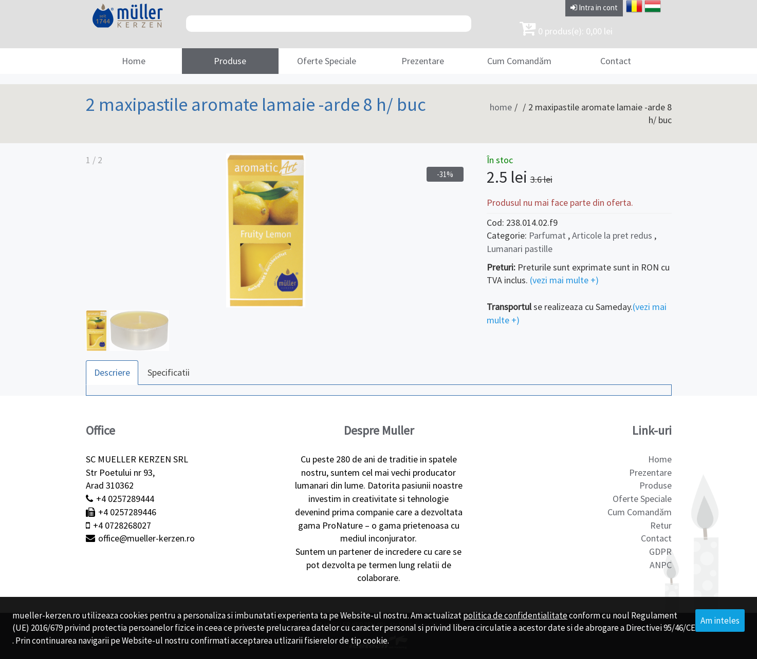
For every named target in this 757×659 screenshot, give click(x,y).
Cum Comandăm (519, 61)
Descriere (112, 372)
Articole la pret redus (613, 235)
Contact (615, 61)
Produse (230, 61)
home (501, 107)
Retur (661, 525)
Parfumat (547, 235)
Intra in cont (594, 7)
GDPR (660, 551)
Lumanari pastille (519, 249)
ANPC (661, 565)
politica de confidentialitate (515, 615)
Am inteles (720, 620)
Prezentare (422, 61)
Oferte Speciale (326, 61)
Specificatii (168, 372)
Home (133, 61)
